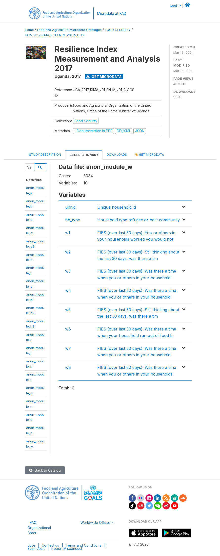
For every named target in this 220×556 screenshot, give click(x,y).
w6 (68, 329)
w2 (68, 252)
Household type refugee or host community (138, 219)
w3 (68, 271)
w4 (68, 290)
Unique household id (116, 207)
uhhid (70, 207)
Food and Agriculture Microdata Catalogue (69, 30)
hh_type (72, 219)
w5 (68, 309)
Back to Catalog (45, 470)
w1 (67, 232)
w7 (68, 348)
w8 (68, 367)
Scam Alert (36, 548)
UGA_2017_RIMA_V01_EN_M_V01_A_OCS (54, 35)
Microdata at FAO (111, 13)
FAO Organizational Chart (39, 527)
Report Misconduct (66, 548)
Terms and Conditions (83, 545)
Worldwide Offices (95, 522)
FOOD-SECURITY (118, 30)
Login (174, 5)
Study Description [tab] (45, 154)
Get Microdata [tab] (149, 154)
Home (29, 30)
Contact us (50, 545)
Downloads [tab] (117, 154)
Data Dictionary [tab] (83, 155)
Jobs (31, 545)
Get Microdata (104, 77)
